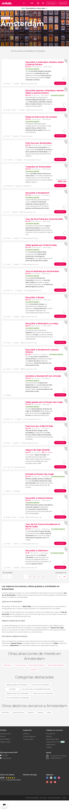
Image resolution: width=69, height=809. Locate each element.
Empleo (49, 747)
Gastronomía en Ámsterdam (43, 693)
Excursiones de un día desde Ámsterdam (36, 689)
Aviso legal (43, 798)
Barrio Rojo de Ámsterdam (37, 665)
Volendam (5, 712)
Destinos (26, 734)
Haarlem (31, 712)
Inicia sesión (51, 3)
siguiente (59, 577)
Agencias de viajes (52, 739)
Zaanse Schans (18, 712)
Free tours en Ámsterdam (40, 685)
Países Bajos (5, 18)
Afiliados (49, 736)
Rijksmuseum (8, 665)
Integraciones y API (53, 742)
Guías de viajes (28, 739)
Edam (49, 712)
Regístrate (63, 3)
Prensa (2, 736)
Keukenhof (34, 669)
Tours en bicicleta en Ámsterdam (17, 698)
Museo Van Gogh (20, 665)
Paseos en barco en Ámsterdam (17, 693)
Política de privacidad (54, 798)
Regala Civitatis (5, 742)
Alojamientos (50, 745)
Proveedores (50, 734)
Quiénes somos (5, 734)
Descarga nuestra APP (9, 752)
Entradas (12, 689)
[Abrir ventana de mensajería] (4, 805)
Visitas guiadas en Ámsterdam (16, 685)
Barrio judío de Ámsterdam (56, 665)
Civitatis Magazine (29, 736)
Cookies (63, 798)
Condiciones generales (32, 798)
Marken (40, 712)
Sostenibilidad (5, 739)
